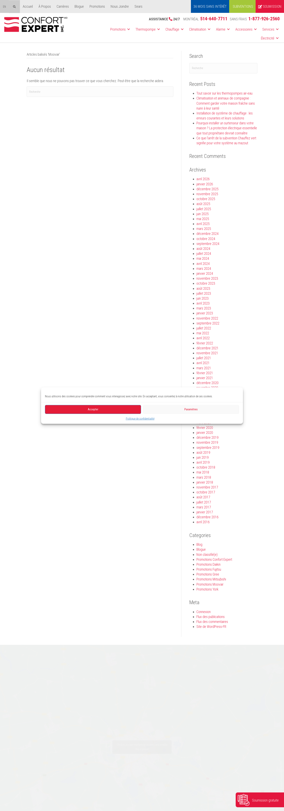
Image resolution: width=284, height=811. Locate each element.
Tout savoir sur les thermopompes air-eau (224, 93)
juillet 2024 (203, 253)
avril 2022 (203, 338)
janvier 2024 (204, 273)
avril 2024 (203, 264)
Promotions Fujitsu (208, 569)
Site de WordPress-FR (211, 626)
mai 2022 (202, 333)
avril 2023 (203, 303)
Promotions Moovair (209, 584)
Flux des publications (210, 617)
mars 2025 (203, 229)
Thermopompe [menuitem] (145, 29)
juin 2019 (202, 457)
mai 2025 (202, 219)
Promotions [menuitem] (97, 6)
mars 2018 (203, 477)
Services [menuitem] (268, 29)
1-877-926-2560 (264, 19)
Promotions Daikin (208, 564)
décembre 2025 (207, 189)
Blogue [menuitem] (79, 6)
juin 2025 (202, 214)
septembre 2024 (207, 244)
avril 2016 (203, 522)
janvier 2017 (204, 512)
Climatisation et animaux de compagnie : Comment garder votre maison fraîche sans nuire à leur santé (225, 103)
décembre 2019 (207, 437)
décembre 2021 (207, 348)
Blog (199, 544)
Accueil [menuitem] (28, 6)
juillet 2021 (203, 358)
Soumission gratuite (265, 800)
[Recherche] (100, 91)
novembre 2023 (207, 278)
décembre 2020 (207, 383)
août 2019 (203, 452)
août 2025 (203, 204)
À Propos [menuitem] (44, 6)
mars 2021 (203, 368)
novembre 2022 (207, 318)
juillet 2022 (203, 328)
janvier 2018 (204, 482)
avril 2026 (203, 179)
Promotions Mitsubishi (211, 579)
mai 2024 (202, 258)
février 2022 (204, 343)
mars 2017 (203, 507)
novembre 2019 (207, 442)
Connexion (203, 612)
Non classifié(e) (207, 554)
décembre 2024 (207, 234)
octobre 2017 (205, 492)
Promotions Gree (207, 574)
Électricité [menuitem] (267, 38)
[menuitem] (4, 6)
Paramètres (191, 409)
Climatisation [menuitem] (197, 29)
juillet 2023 (203, 293)
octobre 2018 (205, 467)
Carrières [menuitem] (63, 6)
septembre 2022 (207, 323)
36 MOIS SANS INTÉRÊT (210, 6)
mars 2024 (203, 268)
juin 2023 (202, 298)
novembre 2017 (207, 487)
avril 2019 (203, 462)
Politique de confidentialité (140, 418)
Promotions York (207, 589)
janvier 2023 (204, 313)
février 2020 (204, 428)
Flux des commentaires (212, 622)
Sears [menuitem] (138, 6)
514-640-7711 (213, 19)
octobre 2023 (205, 283)
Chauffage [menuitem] (172, 29)
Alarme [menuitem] (220, 29)
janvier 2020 (204, 432)
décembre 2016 (207, 517)
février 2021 (204, 373)
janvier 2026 (204, 184)
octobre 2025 (205, 199)
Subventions (243, 6)
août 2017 (203, 497)
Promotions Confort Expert (214, 559)
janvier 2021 (204, 378)
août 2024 (203, 249)
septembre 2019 (207, 447)
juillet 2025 (203, 209)
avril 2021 (203, 363)
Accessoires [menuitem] (243, 29)
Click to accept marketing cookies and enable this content (142, 747)
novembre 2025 (207, 194)
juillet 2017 (203, 502)
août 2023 (203, 288)
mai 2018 (202, 472)
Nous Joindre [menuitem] (120, 6)
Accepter (93, 409)
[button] (128, 29)
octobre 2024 (205, 239)
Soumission (270, 6)
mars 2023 (203, 308)
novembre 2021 (207, 353)
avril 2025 (203, 224)
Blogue (201, 549)
